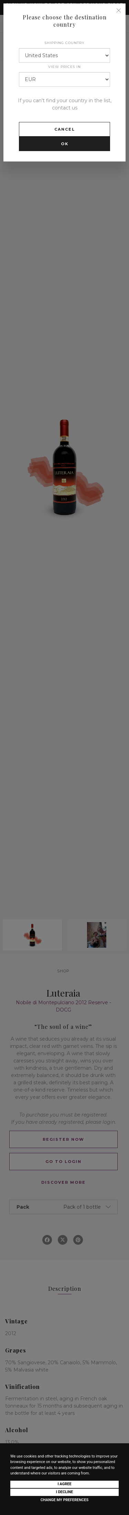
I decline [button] (64, 1492)
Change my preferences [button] (64, 1500)
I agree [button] (64, 1484)
